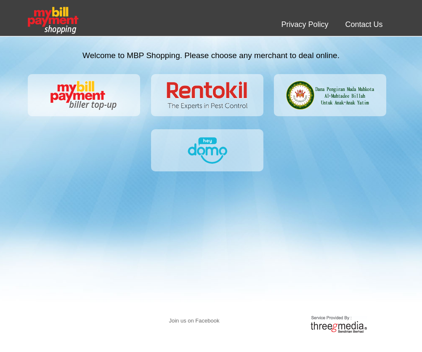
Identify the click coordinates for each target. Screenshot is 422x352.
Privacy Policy (304, 24)
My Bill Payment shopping (53, 20)
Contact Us (363, 24)
